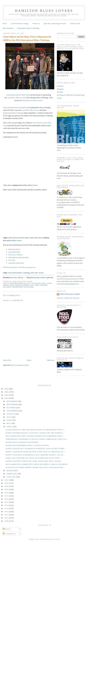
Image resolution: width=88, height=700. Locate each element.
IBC (32, 285)
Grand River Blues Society (16, 98)
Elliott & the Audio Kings (35, 283)
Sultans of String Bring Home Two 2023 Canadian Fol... (35, 467)
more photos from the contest (32, 100)
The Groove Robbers (15, 255)
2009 (6, 521)
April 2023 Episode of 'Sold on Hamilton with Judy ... (34, 458)
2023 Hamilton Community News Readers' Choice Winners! (37, 464)
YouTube (60, 92)
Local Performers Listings (20, 23)
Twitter (59, 98)
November (12, 404)
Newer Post (7, 360)
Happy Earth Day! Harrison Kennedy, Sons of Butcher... (36, 449)
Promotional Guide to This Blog (28, 28)
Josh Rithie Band (14, 252)
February (12, 474)
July (9, 417)
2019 (6, 489)
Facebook (60, 86)
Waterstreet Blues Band (23, 287)
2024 (6, 395)
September (13, 411)
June (9, 420)
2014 (6, 505)
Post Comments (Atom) (20, 365)
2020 (6, 486)
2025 (6, 392)
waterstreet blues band (16, 263)
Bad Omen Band (14, 249)
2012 (6, 512)
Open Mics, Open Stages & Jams (54, 23)
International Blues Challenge (13, 113)
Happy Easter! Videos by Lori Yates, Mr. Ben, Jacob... (34, 461)
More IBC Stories (37, 273)
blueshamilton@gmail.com (69, 284)
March (10, 471)
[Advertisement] (24, 565)
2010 (6, 518)
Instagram (60, 89)
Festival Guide (75, 23)
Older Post (50, 360)
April (10, 427)
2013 (6, 508)
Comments (9, 534)
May (9, 423)
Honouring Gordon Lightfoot (41, 277)
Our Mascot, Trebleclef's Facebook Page (71, 95)
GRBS (12, 285)
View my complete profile (68, 298)
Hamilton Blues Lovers (44, 11)
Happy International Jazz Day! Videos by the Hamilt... (35, 433)
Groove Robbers (22, 285)
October (11, 408)
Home (5, 23)
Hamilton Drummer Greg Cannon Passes (27, 445)
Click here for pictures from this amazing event (19, 267)
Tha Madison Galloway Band (18, 257)
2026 (6, 389)
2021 (6, 483)
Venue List (36, 23)
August (11, 414)
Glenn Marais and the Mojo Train (17, 95)
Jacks (36, 285)
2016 (6, 499)
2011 (6, 515)
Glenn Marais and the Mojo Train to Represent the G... (35, 430)
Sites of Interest (8, 28)
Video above (7, 185)
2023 (6, 398)
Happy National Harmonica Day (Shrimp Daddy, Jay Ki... (35, 455)
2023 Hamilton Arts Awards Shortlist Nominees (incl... (35, 436)
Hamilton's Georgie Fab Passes (22, 442)
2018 (6, 493)
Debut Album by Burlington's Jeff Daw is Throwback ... (36, 452)
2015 (6, 502)
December (12, 401)
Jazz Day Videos (16, 277)
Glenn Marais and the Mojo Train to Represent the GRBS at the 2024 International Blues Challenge (27, 38)
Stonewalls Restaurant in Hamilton (15, 107)
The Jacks (11, 260)
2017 (6, 496)
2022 (6, 480)
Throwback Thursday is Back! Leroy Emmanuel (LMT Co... (37, 439)
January (11, 477)
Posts (7, 529)
